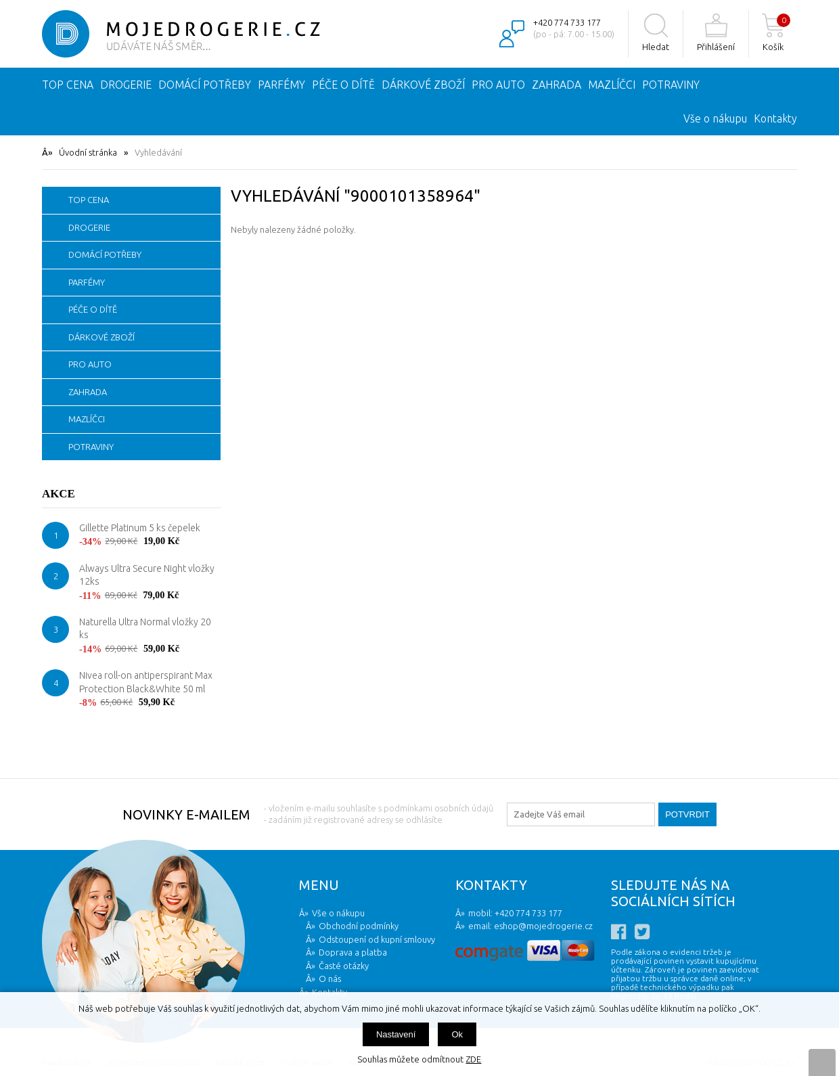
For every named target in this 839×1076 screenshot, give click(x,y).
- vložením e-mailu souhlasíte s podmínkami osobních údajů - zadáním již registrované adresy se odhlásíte (378, 813)
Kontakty (775, 118)
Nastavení (396, 1034)
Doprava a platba (353, 952)
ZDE (473, 1059)
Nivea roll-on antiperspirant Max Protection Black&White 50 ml (145, 682)
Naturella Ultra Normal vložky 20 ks (145, 629)
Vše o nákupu (715, 118)
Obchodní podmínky (359, 926)
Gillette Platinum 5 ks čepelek (139, 527)
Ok (457, 1034)
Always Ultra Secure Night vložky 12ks (146, 575)
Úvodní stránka (88, 152)
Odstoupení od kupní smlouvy (377, 939)
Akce (58, 493)
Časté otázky (344, 965)
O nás (330, 978)
